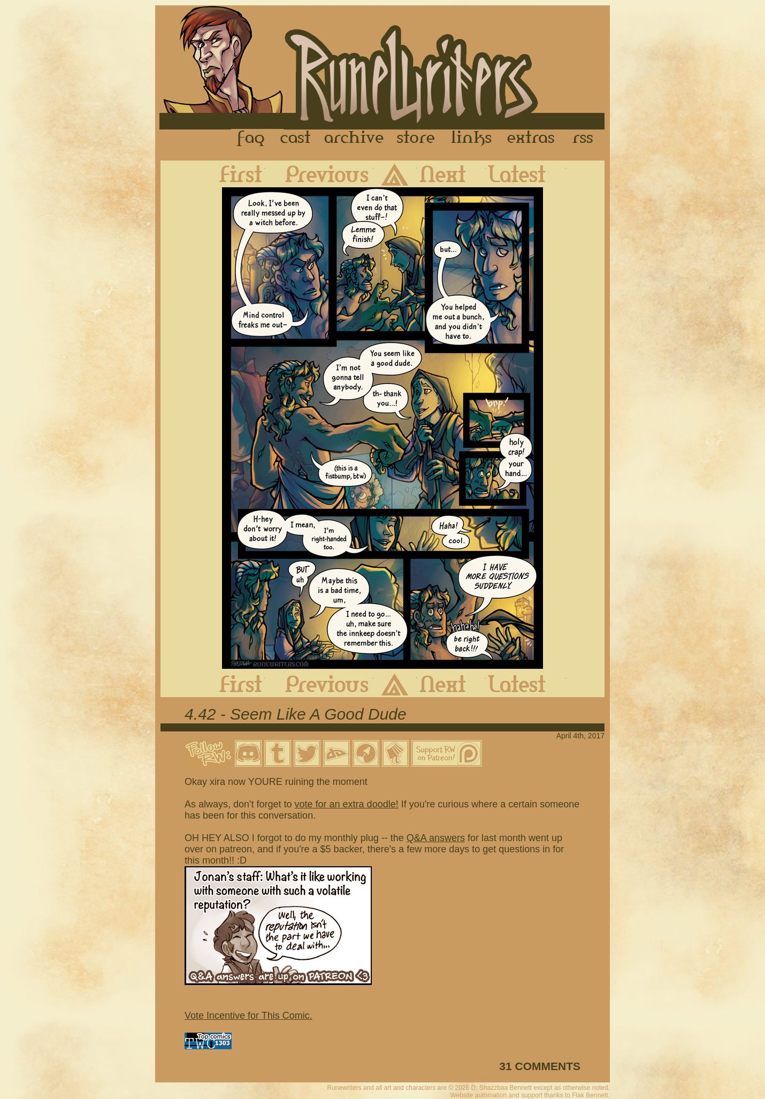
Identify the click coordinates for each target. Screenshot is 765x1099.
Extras (533, 138)
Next (451, 174)
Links (471, 138)
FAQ (251, 138)
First (232, 174)
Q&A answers (436, 838)
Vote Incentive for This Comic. (248, 1015)
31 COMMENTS (539, 1066)
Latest (526, 174)
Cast (296, 138)
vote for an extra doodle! (347, 804)
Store (415, 138)
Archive (354, 138)
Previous (319, 174)
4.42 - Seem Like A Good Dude (296, 714)
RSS (586, 138)
